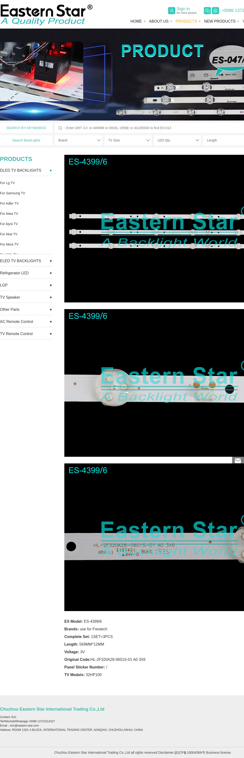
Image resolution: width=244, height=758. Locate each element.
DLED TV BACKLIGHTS (20, 170)
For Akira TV (9, 244)
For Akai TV (8, 234)
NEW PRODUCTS (220, 21)
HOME (136, 21)
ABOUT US (159, 21)
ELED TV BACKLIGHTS (20, 261)
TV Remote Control (16, 334)
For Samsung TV (12, 193)
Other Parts (10, 309)
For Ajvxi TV (9, 224)
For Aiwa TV (9, 214)
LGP (4, 285)
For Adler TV (9, 203)
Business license (218, 752)
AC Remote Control (16, 322)
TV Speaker (10, 297)
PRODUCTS (186, 21)
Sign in (187, 10)
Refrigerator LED (14, 273)
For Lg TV (7, 183)
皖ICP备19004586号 (190, 752)
